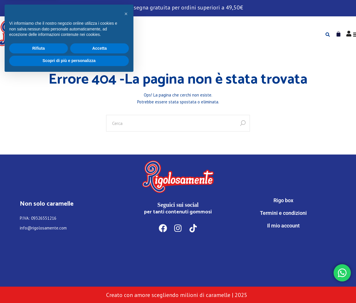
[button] (126, 240)
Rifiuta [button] (38, 275)
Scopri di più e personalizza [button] (69, 287)
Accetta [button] (99, 275)
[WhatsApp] (283, 249)
